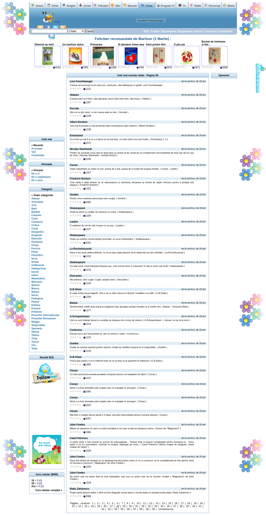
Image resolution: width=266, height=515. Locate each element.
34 (155, 506)
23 (86, 506)
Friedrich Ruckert (80, 178)
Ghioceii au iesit (44, 44)
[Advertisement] (46, 410)
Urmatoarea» (166, 509)
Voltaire (74, 94)
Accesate (36, 148)
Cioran (74, 165)
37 (174, 506)
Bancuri (132, 5)
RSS (146, 31)
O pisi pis (179, 44)
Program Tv (168, 5)
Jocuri (87, 5)
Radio (197, 5)
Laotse (74, 221)
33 (149, 506)
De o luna (37, 180)
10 (138, 503)
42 (103, 509)
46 (128, 509)
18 (188, 503)
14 (163, 503)
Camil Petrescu (79, 438)
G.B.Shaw (75, 289)
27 (111, 506)
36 (168, 506)
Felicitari (103, 5)
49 (147, 509)
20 (201, 503)
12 (150, 503)
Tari (33, 152)
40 (193, 506)
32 (143, 506)
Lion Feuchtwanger (81, 81)
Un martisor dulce (73, 44)
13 (157, 503)
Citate (148, 5)
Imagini (71, 5)
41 (200, 506)
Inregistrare (226, 31)
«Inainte (85, 503)
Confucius (76, 329)
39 (187, 506)
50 (153, 509)
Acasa (39, 5)
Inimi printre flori (156, 44)
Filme (55, 5)
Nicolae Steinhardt (81, 149)
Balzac (74, 302)
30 (130, 506)
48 (141, 509)
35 (162, 506)
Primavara (96, 44)
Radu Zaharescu (79, 488)
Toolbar (155, 31)
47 (134, 509)
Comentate (37, 155)
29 (124, 506)
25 (98, 506)
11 (144, 503)
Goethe (74, 194)
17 (182, 503)
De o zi (35, 173)
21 (73, 506)
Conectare (210, 31)
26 (105, 506)
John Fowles (77, 424)
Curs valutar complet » (48, 490)
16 (176, 503)
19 (195, 503)
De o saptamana (40, 176)
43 (109, 509)
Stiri (117, 5)
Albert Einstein (78, 122)
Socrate (74, 108)
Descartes (76, 275)
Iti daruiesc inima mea (131, 44)
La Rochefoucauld (80, 248)
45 (122, 509)
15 (169, 503)
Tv (184, 5)
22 (79, 506)
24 (92, 506)
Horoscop (214, 5)
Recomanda (169, 31)
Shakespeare (77, 208)
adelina (191, 81)
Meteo (231, 5)
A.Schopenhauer (80, 316)
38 (181, 506)
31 (136, 506)
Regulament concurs (190, 31)
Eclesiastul (76, 135)
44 (115, 509)
